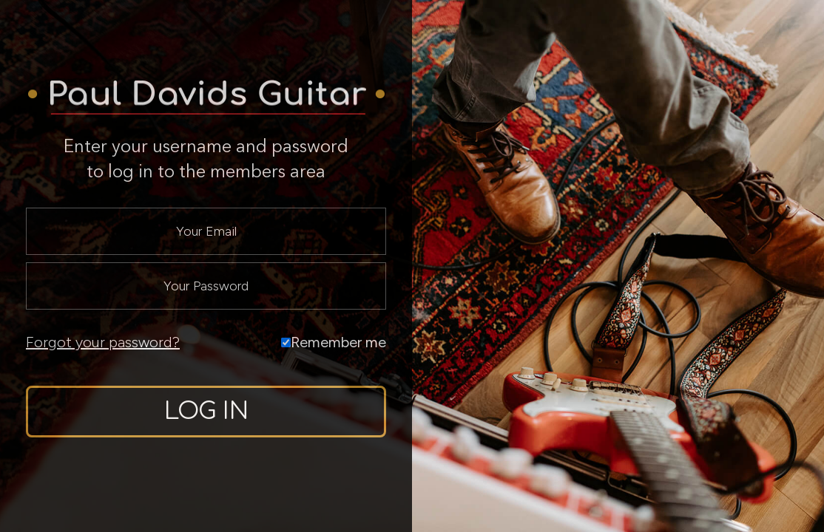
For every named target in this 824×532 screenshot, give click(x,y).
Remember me (333, 342)
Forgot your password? (103, 342)
